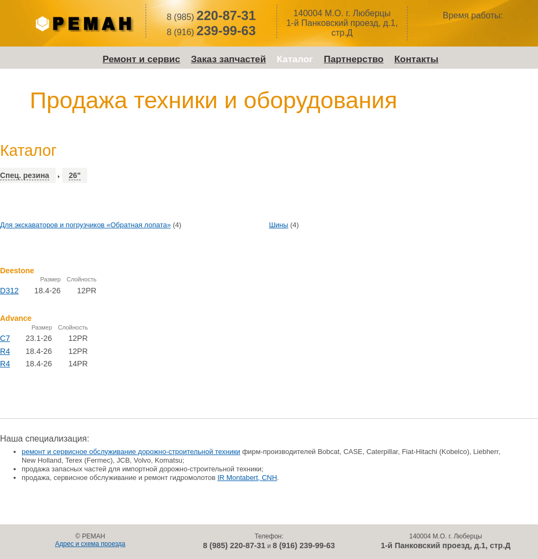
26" (75, 175)
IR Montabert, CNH (247, 477)
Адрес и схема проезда (90, 544)
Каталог (295, 59)
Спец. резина (24, 175)
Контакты (416, 59)
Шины (278, 225)
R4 (5, 351)
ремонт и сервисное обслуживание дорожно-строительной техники (131, 452)
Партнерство (353, 59)
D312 (9, 290)
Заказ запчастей (228, 59)
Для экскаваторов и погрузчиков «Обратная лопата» (85, 225)
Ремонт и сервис (141, 59)
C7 (5, 338)
